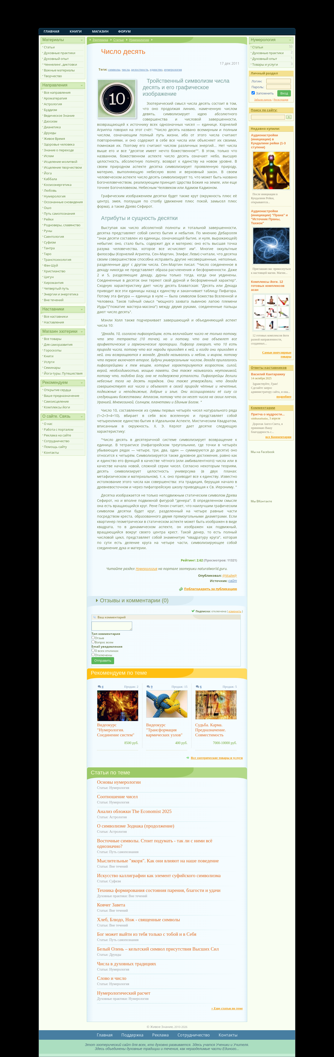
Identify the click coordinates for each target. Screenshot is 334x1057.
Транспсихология (57, 259)
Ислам (49, 156)
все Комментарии (278, 437)
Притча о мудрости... (268, 414)
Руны (48, 230)
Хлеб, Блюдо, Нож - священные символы (138, 919)
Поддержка (132, 1035)
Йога (48, 173)
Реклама (160, 1035)
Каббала (50, 179)
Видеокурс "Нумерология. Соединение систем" (115, 730)
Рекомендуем (55, 382)
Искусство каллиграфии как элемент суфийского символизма (159, 875)
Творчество (53, 76)
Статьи (49, 47)
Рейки (48, 219)
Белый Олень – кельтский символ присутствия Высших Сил (158, 949)
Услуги (49, 362)
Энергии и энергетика (61, 294)
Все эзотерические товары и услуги (217, 757)
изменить (234, 611)
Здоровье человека (59, 144)
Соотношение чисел (117, 796)
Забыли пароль (263, 99)
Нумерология (54, 196)
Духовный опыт (56, 58)
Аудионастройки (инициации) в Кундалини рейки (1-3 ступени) (268, 141)
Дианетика (52, 127)
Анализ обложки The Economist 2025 (134, 811)
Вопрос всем (104, 642)
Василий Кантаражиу (268, 374)
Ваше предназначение (61, 395)
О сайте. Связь (56, 416)
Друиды (50, 133)
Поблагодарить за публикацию (210, 588)
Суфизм (50, 242)
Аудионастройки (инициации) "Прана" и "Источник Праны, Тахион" (269, 217)
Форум (124, 31)
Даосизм (50, 121)
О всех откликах (106, 651)
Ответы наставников (269, 367)
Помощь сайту (55, 446)
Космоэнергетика (57, 184)
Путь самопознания (59, 213)
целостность (139, 69)
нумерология (173, 69)
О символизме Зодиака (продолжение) (135, 826)
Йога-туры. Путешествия (63, 373)
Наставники (53, 309)
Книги (76, 31)
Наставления (54, 322)
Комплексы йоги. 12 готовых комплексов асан (267, 286)
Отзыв (99, 638)
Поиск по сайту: (264, 110)
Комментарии (263, 407)
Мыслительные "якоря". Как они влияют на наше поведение (158, 860)
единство (156, 69)
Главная (51, 31)
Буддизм (50, 109)
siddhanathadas (259, 418)
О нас (48, 423)
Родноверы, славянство (62, 225)
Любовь (50, 190)
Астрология (53, 104)
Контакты (51, 452)
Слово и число (111, 978)
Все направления (57, 92)
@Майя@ (229, 575)
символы (114, 69)
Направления (54, 85)
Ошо (47, 207)
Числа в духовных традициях (126, 963)
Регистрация (281, 99)
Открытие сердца (57, 390)
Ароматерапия (55, 98)
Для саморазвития (58, 344)
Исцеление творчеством (63, 167)
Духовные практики (59, 53)
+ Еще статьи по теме (227, 1008)
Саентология (54, 236)
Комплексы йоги (57, 407)
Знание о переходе (59, 150)
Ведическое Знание (59, 115)
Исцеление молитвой (60, 161)
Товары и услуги (265, 64)
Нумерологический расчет (123, 993)
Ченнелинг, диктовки (60, 64)
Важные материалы (59, 70)
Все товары (52, 338)
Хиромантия (53, 282)
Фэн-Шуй (51, 265)
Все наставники (56, 316)
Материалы (53, 40)
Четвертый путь (56, 288)
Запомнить (265, 93)
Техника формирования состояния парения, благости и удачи (158, 890)
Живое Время (54, 138)
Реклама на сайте (57, 435)
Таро (47, 254)
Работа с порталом (58, 429)
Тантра (49, 248)
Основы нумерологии (119, 782)
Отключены (103, 655)
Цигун (49, 277)
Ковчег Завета (111, 904)
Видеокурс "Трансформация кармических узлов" (164, 730)
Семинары (52, 367)
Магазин (100, 31)
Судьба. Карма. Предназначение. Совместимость (210, 730)
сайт (232, 581)
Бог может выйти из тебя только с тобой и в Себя (146, 934)
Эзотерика (100, 40)
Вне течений (53, 300)
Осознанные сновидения (63, 202)
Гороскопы (52, 350)
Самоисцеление (56, 401)
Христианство (54, 271)
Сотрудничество (56, 441)
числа (126, 69)
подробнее (284, 396)
